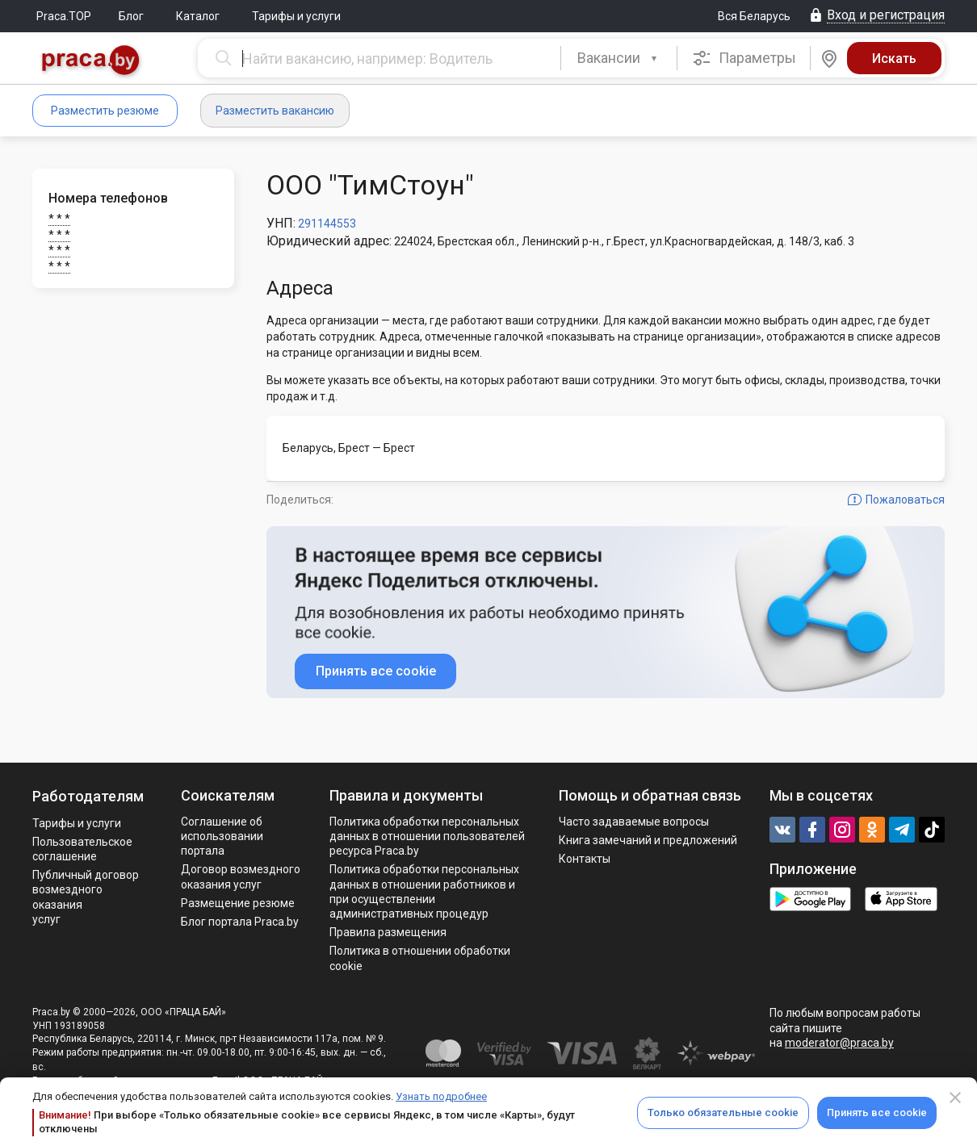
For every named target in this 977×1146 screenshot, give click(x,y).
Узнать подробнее (441, 1096)
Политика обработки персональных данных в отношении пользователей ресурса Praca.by (427, 836)
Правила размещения (388, 932)
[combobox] (619, 58)
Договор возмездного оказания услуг (240, 876)
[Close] (955, 1097)
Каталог (198, 16)
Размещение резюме (238, 903)
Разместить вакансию (275, 110)
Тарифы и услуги (296, 16)
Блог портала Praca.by (240, 921)
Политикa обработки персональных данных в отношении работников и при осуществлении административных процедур (424, 891)
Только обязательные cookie (723, 1112)
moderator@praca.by (839, 1042)
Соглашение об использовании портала (222, 836)
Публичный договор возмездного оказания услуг (85, 897)
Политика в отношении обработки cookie (419, 958)
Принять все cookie (877, 1112)
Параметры (744, 58)
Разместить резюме (105, 110)
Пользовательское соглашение (82, 849)
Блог (131, 16)
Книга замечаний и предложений (648, 840)
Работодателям (88, 796)
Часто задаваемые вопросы (634, 821)
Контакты (584, 858)
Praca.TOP (63, 16)
